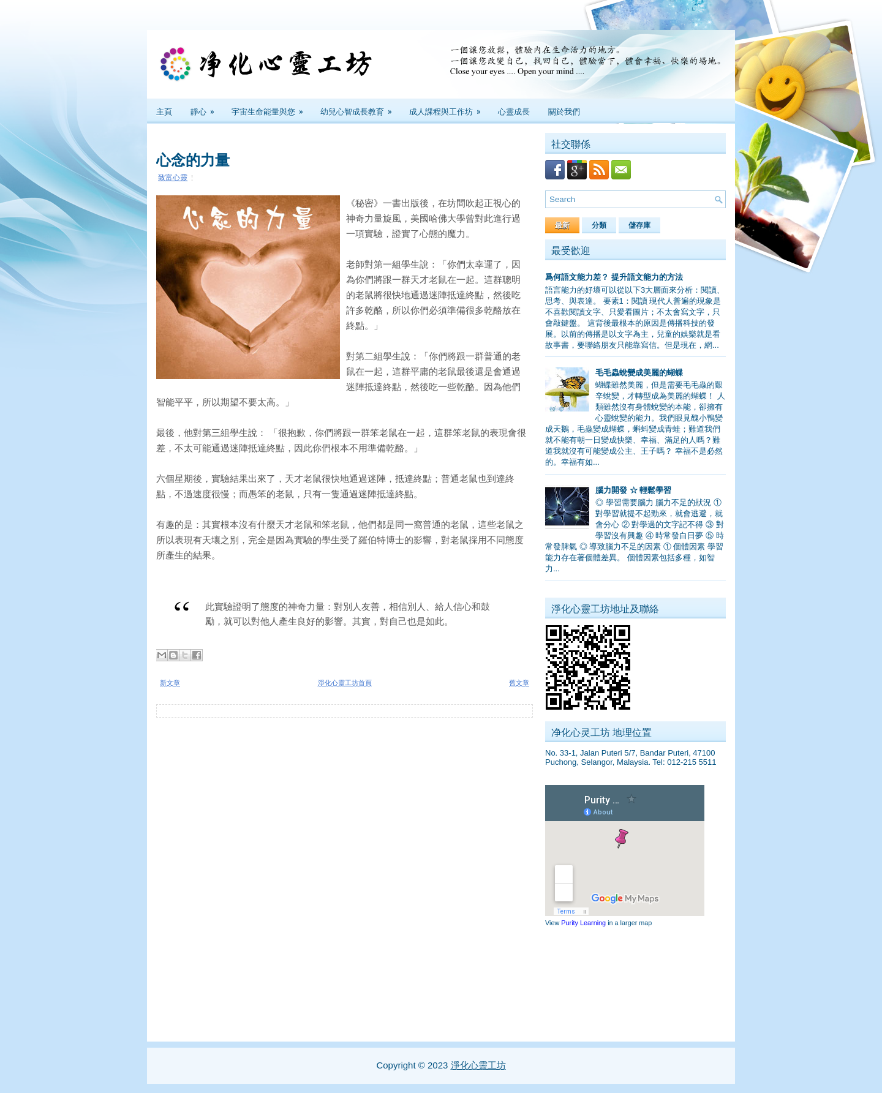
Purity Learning (583, 922)
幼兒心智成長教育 (360, 108)
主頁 (164, 111)
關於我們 (564, 111)
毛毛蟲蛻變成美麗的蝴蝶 (639, 372)
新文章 (170, 682)
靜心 (206, 108)
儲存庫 (639, 225)
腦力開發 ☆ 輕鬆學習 (633, 490)
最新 (562, 225)
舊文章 (519, 682)
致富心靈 (172, 177)
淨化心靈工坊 (478, 1065)
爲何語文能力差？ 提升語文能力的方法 (614, 277)
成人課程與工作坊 (449, 108)
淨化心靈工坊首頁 (345, 682)
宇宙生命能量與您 (271, 108)
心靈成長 (514, 111)
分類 (599, 225)
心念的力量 (193, 158)
